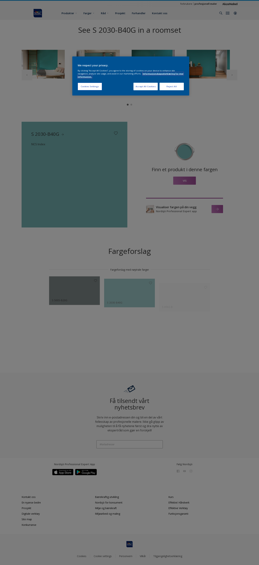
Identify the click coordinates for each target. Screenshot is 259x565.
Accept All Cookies (146, 86)
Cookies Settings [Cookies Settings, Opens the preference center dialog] (90, 86)
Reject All (172, 86)
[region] (130, 75)
